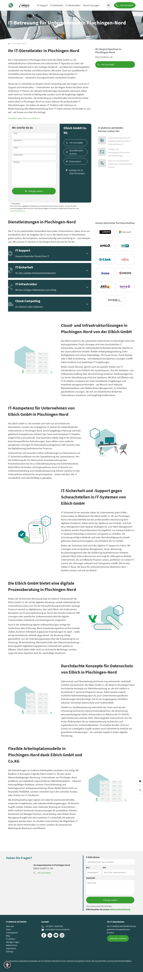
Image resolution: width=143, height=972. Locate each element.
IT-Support (42, 5)
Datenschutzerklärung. (120, 909)
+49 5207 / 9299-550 (52, 926)
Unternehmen (17, 140)
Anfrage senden (36, 191)
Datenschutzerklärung (17, 211)
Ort (104, 867)
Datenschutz (11, 945)
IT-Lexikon (10, 939)
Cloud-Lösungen (91, 5)
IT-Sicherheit (56, 5)
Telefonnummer (18, 155)
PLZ (88, 867)
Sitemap (9, 951)
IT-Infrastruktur (72, 5)
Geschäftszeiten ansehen (76, 152)
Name (15, 133)
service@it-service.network (55, 929)
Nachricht (16, 162)
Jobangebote (12, 932)
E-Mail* (16, 147)
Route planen (75, 161)
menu (108, 5)
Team (8, 929)
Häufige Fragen (12, 942)
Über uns (10, 926)
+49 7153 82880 (107, 64)
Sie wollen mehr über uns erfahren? (24, 118)
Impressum (11, 948)
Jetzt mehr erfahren (118, 938)
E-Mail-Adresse (93, 857)
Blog (8, 935)
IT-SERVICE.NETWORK (16, 921)
